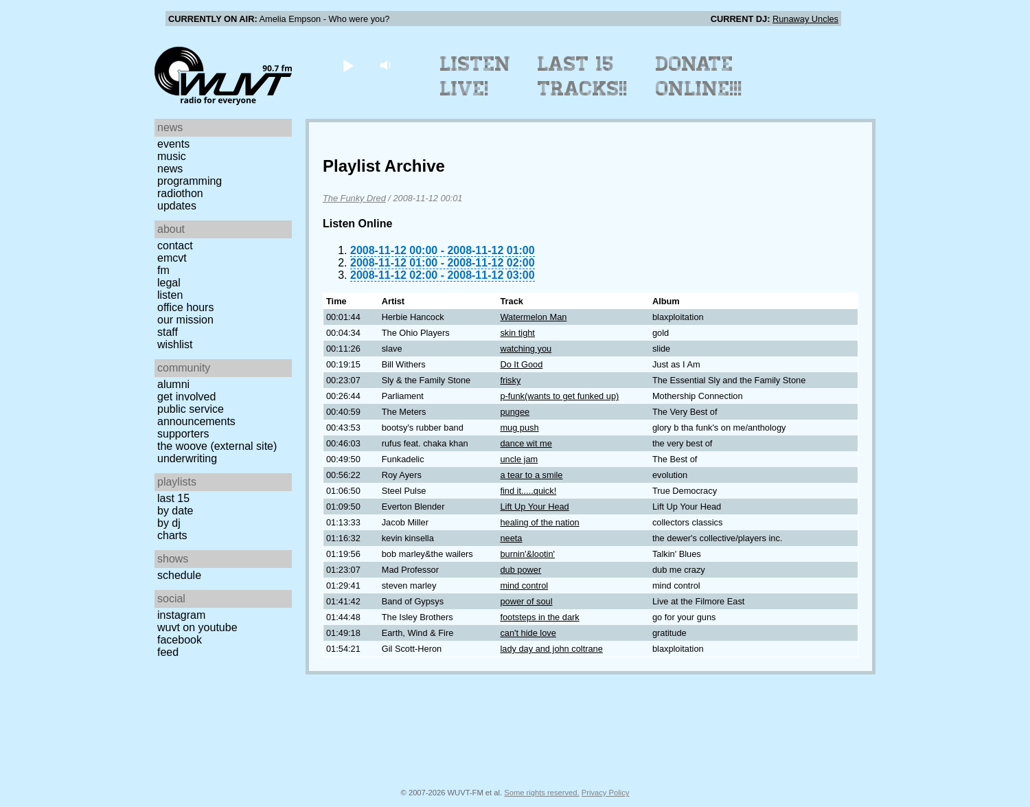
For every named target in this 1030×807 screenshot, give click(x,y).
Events (173, 144)
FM (163, 270)
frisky (510, 380)
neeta (511, 538)
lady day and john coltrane (551, 649)
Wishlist (175, 344)
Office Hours (185, 307)
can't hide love (528, 633)
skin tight (517, 333)
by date (175, 510)
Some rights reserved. (541, 792)
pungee (514, 412)
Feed (168, 652)
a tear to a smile (531, 475)
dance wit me (525, 443)
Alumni (173, 384)
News (170, 168)
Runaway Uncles (805, 19)
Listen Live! (475, 76)
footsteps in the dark (539, 617)
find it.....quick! (528, 491)
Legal (169, 282)
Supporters (183, 434)
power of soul (526, 601)
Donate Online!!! (699, 76)
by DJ (169, 523)
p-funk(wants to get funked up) (559, 396)
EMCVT (172, 258)
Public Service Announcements (196, 415)
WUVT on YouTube (197, 627)
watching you (525, 348)
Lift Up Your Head (534, 506)
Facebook (179, 640)
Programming (189, 181)
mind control (524, 585)
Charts (172, 535)
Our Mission (185, 320)
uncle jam (519, 459)
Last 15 (173, 498)
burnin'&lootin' (527, 554)
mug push (519, 427)
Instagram (181, 615)
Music (171, 156)
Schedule (179, 575)
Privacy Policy (606, 792)
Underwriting (187, 458)
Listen (170, 295)
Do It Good (521, 364)
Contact (175, 245)
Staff (167, 332)
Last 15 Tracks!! (583, 76)
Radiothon (180, 193)
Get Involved (186, 396)
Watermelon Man (533, 317)
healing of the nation (539, 522)
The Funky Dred (354, 198)
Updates (176, 206)
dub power (520, 570)
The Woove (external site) (217, 446)
